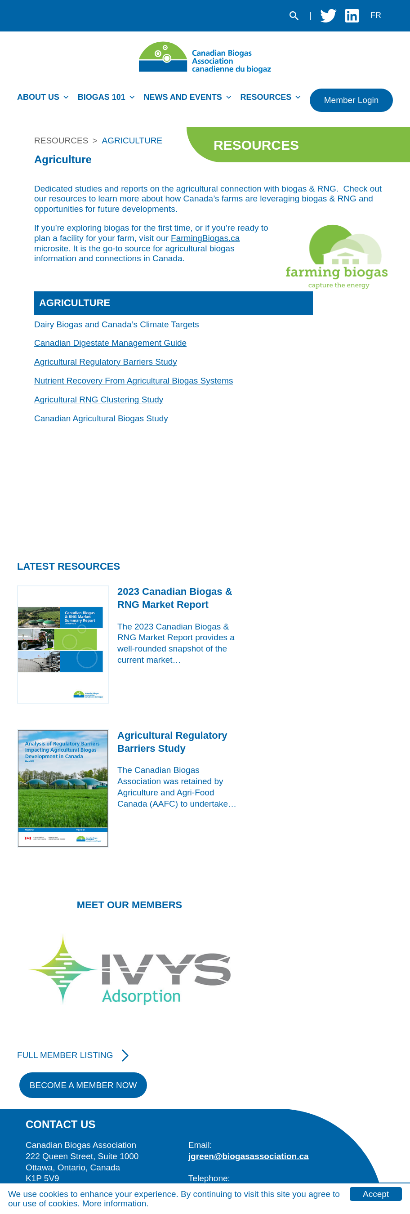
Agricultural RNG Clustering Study (98, 399)
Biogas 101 (101, 97)
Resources (265, 97)
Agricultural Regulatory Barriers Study (105, 361)
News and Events (182, 97)
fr (375, 15)
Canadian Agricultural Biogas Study (101, 418)
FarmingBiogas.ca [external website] (205, 238)
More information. (115, 1203)
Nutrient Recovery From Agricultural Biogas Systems (133, 380)
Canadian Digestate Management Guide (110, 343)
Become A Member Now (83, 1085)
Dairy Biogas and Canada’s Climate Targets (116, 324)
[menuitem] (45, 100)
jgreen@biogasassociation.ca (248, 1156)
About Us (38, 97)
